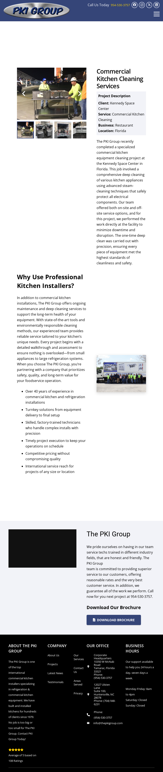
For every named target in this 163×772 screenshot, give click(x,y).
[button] (156, 14)
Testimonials (55, 682)
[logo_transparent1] (36, 10)
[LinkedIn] (156, 5)
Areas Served (78, 683)
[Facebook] (135, 5)
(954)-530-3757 (103, 678)
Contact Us (79, 670)
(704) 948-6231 (104, 702)
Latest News (55, 673)
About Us (53, 655)
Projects (53, 664)
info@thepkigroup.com (108, 723)
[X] (149, 5)
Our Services (79, 657)
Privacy (78, 693)
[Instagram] (142, 5)
